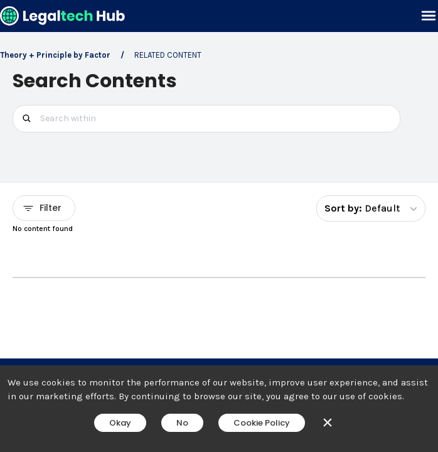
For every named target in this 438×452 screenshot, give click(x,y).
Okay (120, 423)
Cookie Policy (261, 423)
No (182, 423)
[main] (219, 226)
